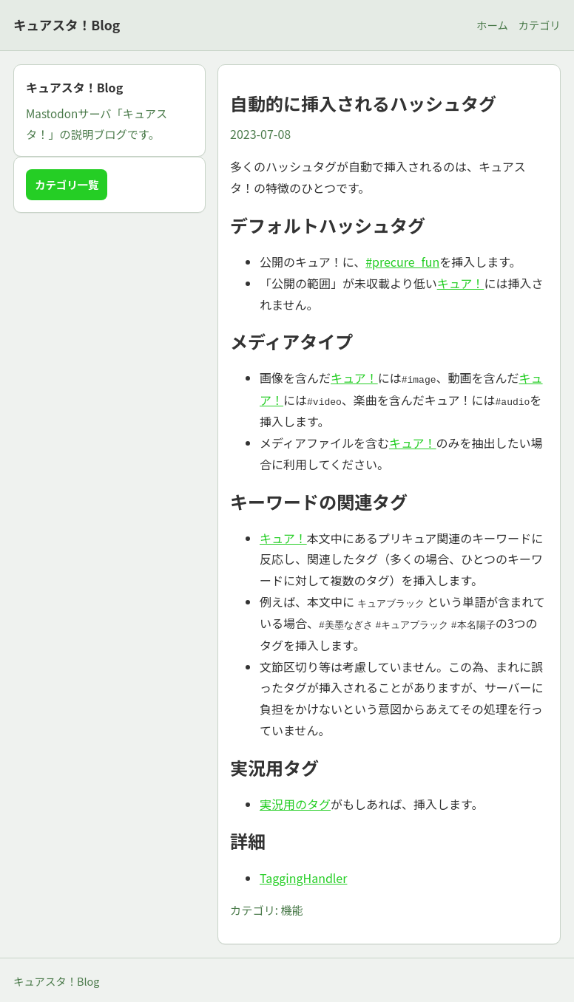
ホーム (492, 25)
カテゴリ (539, 25)
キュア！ (460, 283)
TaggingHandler (303, 876)
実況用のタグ (295, 802)
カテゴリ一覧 (66, 184)
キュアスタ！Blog (66, 25)
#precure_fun (402, 261)
